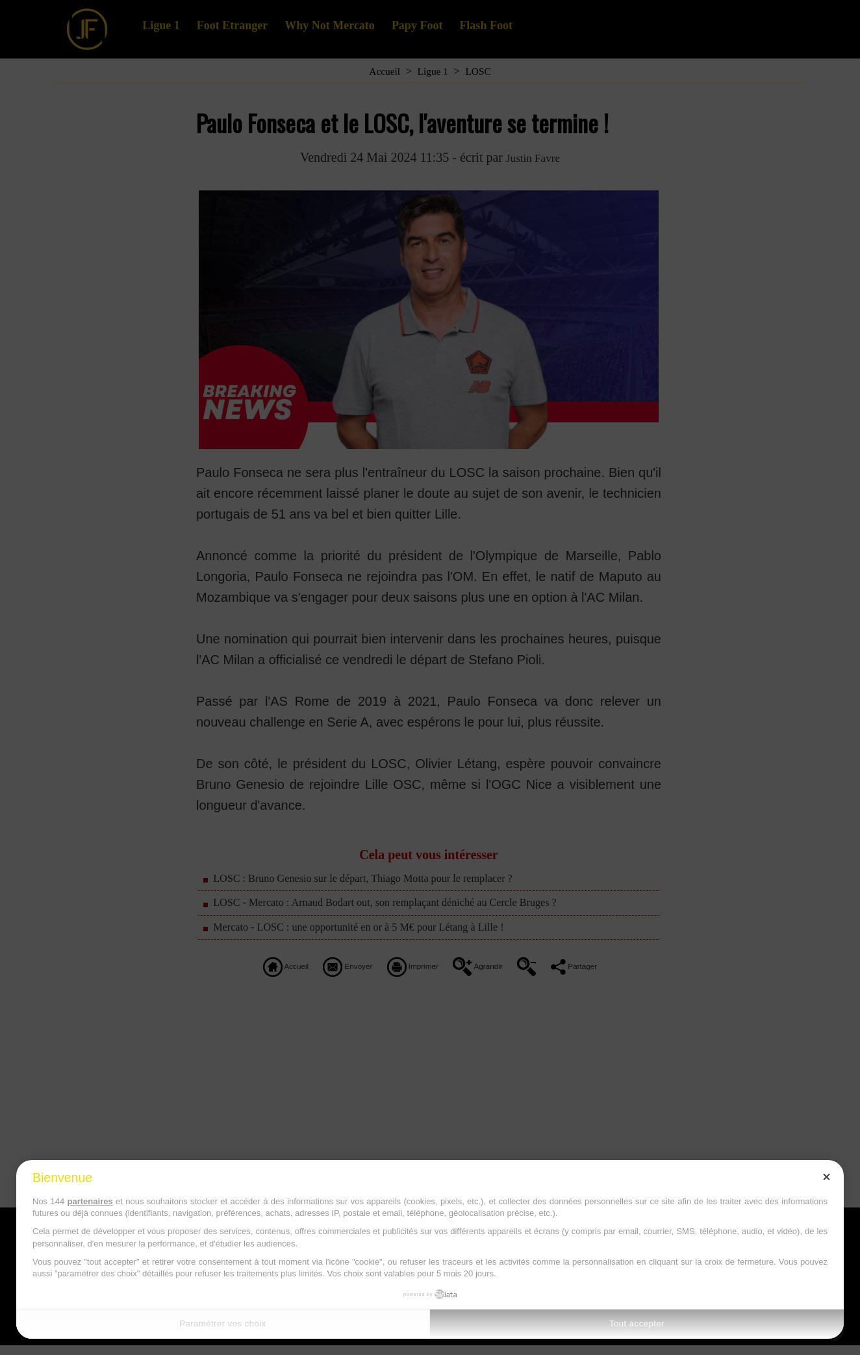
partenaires (90, 1201)
